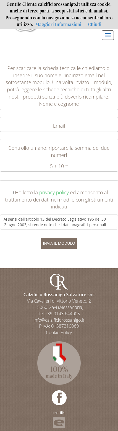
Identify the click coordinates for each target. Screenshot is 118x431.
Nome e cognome (59, 103)
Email (59, 125)
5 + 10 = (59, 166)
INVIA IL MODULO (59, 243)
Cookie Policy (59, 332)
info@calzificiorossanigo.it (59, 320)
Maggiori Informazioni (58, 24)
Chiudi (94, 24)
